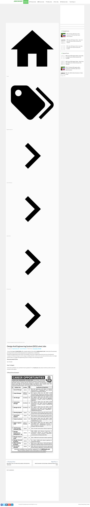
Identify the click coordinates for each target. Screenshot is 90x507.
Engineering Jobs (15, 348)
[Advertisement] (32, 14)
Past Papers (73, 1)
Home (26, 1)
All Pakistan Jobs (64, 1)
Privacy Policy (83, 504)
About (79, 504)
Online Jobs (49, 1)
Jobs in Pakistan (23, 348)
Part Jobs (56, 1)
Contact (87, 504)
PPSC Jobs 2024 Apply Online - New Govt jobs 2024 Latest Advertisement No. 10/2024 (75, 41)
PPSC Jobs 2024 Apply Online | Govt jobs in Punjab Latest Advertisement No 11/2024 (74, 47)
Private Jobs (32, 1)
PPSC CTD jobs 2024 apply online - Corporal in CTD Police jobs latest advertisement (73, 35)
